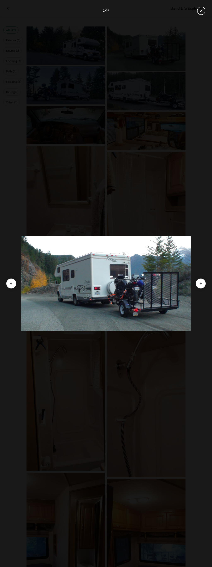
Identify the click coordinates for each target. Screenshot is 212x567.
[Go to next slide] (201, 283)
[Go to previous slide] (11, 283)
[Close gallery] (201, 11)
